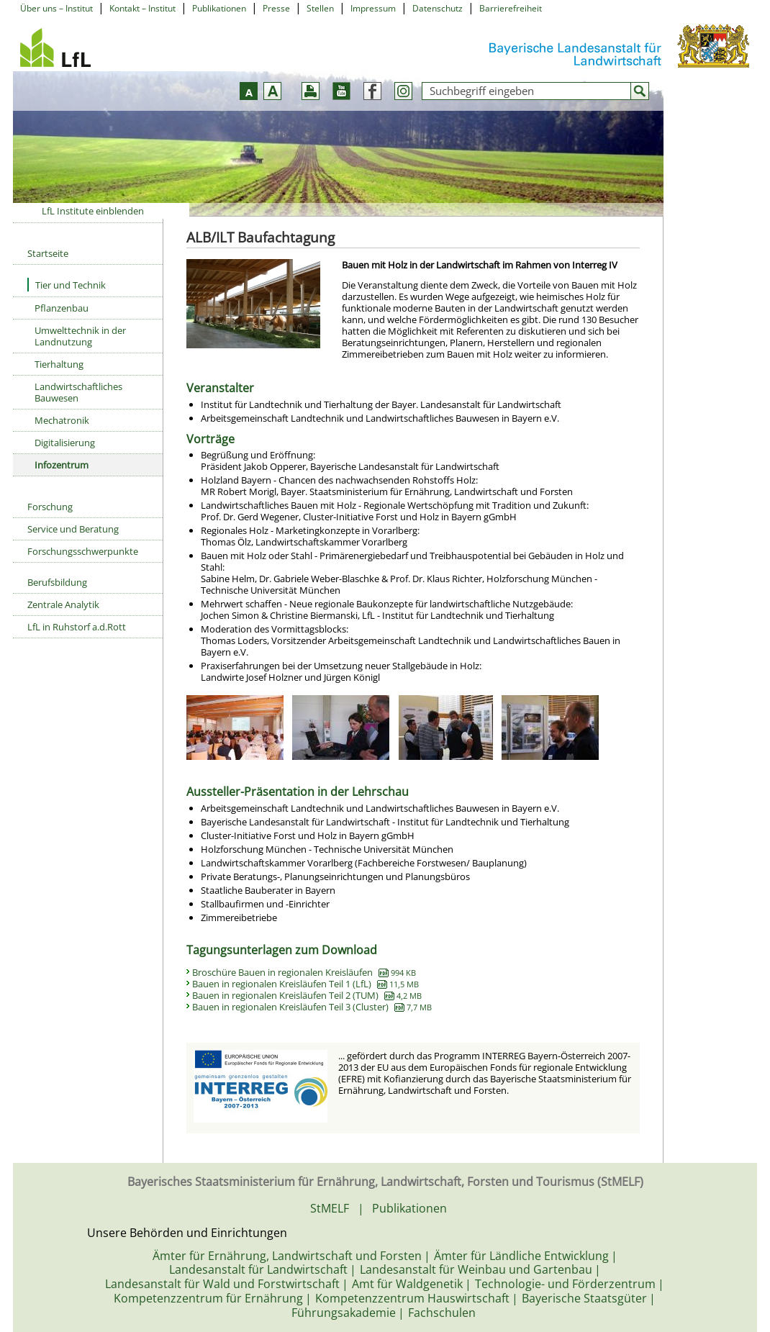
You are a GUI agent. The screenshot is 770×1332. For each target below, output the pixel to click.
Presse (276, 8)
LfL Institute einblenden (93, 211)
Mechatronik (62, 420)
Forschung (50, 506)
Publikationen (219, 8)
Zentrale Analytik (63, 604)
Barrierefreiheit (510, 8)
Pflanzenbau (62, 308)
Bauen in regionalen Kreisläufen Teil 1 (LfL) (305, 983)
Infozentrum (62, 464)
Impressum (373, 8)
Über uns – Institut (56, 8)
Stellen (320, 8)
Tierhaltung (59, 364)
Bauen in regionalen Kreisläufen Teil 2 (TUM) (307, 995)
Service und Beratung (73, 528)
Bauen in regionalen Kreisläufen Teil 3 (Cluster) (312, 1006)
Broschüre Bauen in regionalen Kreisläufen (304, 972)
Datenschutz (437, 8)
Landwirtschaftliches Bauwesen (78, 392)
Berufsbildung (57, 582)
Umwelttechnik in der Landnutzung (80, 336)
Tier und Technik (66, 284)
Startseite (47, 253)
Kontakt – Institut (142, 8)
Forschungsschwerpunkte (82, 551)
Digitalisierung (65, 442)
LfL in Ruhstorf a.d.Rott (76, 626)
